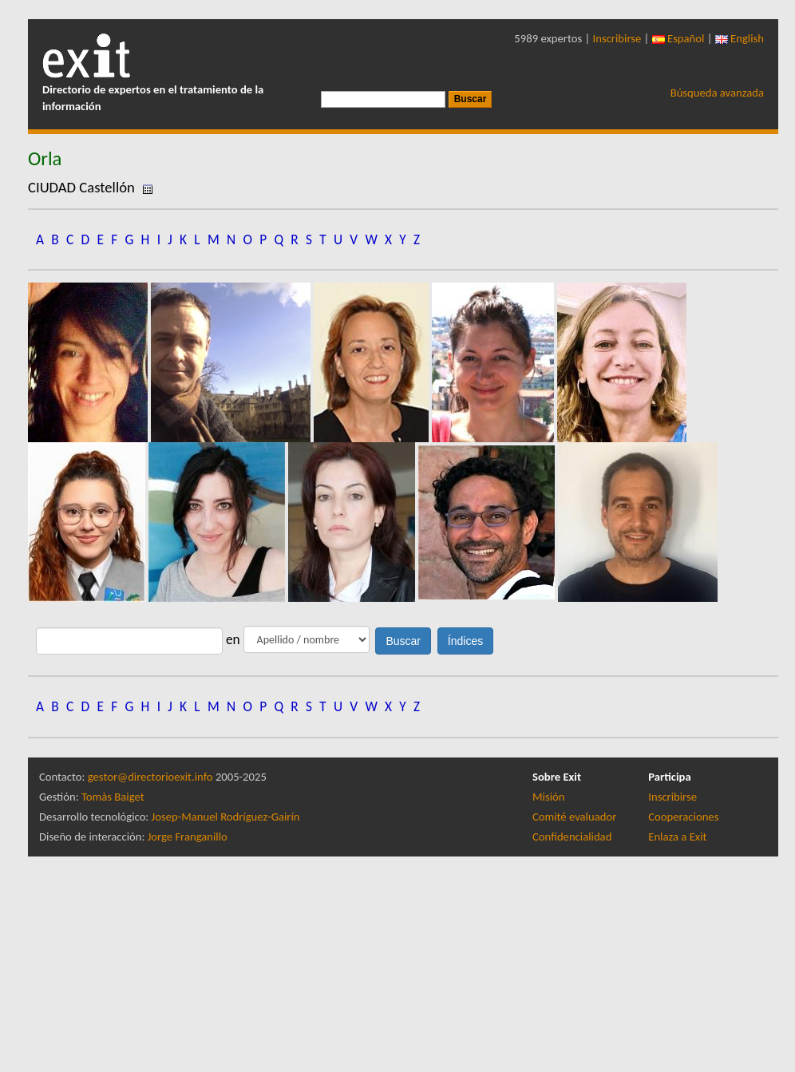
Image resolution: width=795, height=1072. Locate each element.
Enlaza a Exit (677, 836)
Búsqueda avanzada (717, 92)
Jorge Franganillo (187, 836)
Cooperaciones (683, 816)
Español (678, 38)
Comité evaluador (574, 816)
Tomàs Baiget (112, 796)
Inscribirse (617, 38)
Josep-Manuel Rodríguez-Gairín (226, 816)
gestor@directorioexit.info (150, 776)
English (739, 38)
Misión (548, 796)
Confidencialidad (571, 836)
